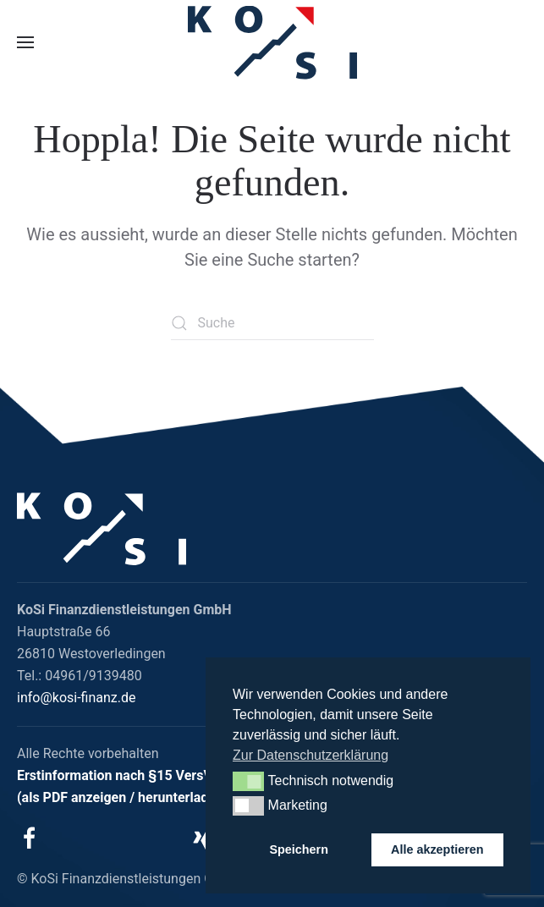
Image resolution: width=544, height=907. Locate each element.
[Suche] (272, 323)
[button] (25, 42)
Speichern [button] (298, 849)
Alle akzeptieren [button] (437, 849)
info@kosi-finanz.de (76, 698)
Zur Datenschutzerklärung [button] (310, 755)
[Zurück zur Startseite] (272, 43)
